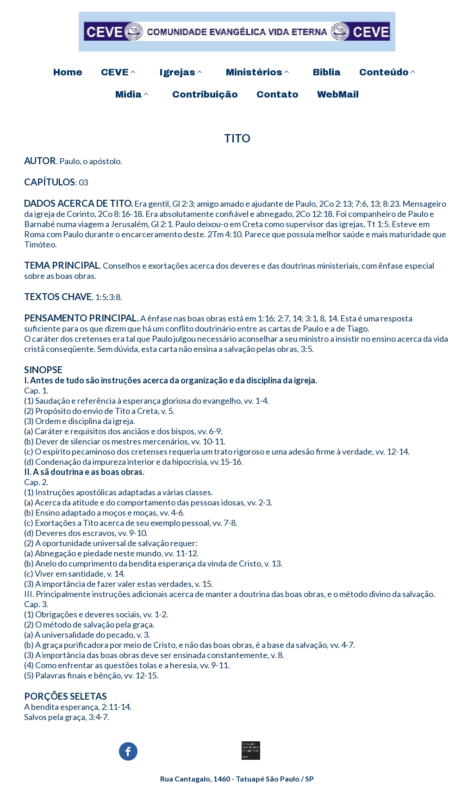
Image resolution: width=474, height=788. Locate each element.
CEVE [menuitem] (115, 72)
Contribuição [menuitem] (205, 94)
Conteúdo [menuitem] (384, 72)
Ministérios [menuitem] (254, 72)
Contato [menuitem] (277, 94)
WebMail (338, 94)
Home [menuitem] (67, 72)
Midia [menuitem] (128, 94)
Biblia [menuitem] (327, 72)
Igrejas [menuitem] (177, 72)
